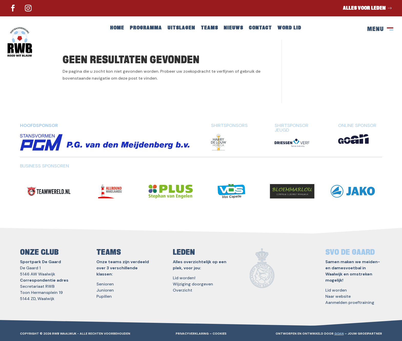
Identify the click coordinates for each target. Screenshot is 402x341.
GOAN (339, 334)
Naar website (338, 296)
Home (117, 28)
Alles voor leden (364, 8)
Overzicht (182, 290)
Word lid (289, 28)
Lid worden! (184, 278)
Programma (146, 28)
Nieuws (233, 28)
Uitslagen (181, 28)
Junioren (105, 290)
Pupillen (104, 296)
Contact (260, 28)
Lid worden (336, 290)
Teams (209, 28)
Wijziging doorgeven (193, 284)
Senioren (105, 284)
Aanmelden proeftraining (349, 302)
